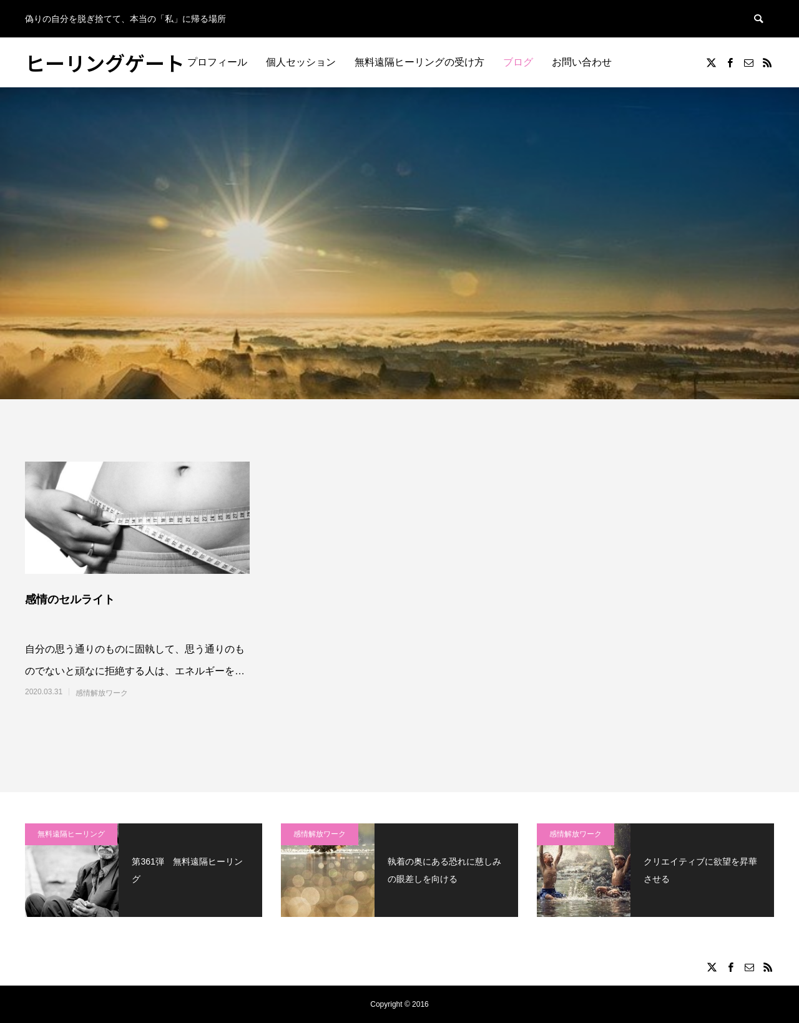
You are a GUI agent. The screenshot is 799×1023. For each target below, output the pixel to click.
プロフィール (217, 62)
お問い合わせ (582, 62)
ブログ (518, 62)
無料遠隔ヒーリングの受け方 (419, 62)
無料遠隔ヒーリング (71, 834)
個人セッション (301, 62)
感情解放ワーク (102, 693)
